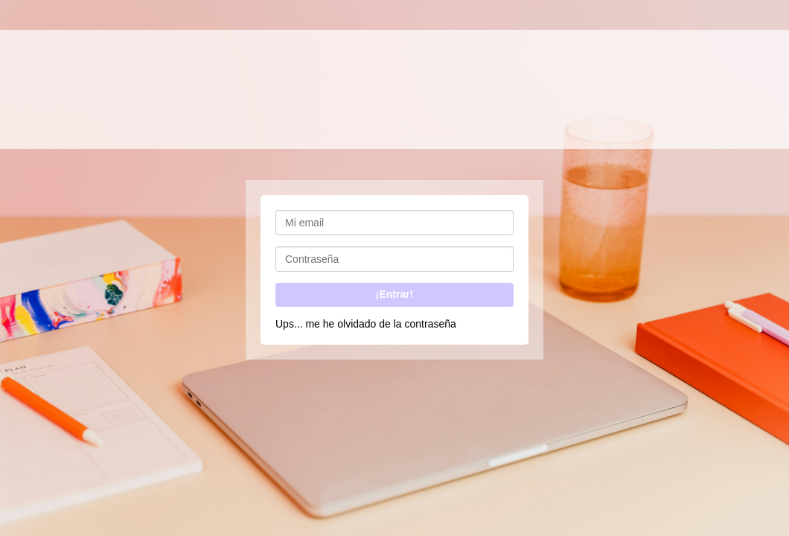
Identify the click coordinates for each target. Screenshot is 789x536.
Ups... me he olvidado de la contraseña (365, 324)
